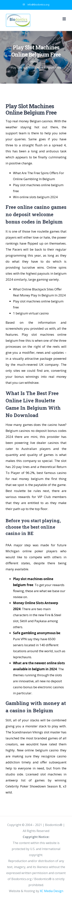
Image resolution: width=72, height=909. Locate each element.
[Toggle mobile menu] (64, 19)
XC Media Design (51, 891)
